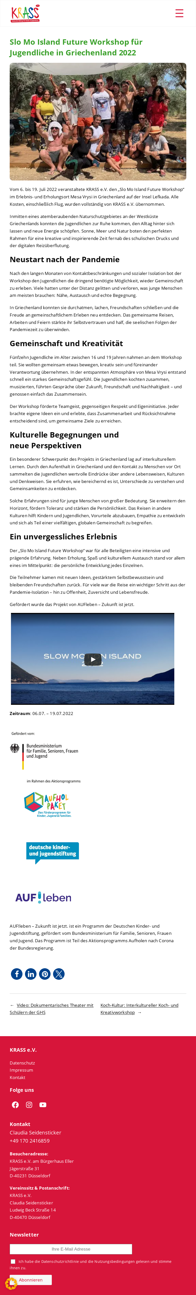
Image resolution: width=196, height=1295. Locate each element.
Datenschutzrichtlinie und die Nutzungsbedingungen (88, 1261)
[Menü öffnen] (179, 13)
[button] (16, 974)
